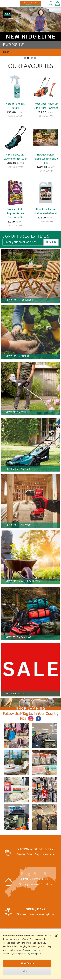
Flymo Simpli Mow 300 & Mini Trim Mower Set (46, 106)
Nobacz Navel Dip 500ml (15, 106)
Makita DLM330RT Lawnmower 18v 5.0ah (15, 157)
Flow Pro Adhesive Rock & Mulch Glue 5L (45, 211)
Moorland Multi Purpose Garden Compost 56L (15, 213)
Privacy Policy (30, 954)
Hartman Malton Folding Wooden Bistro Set (46, 159)
